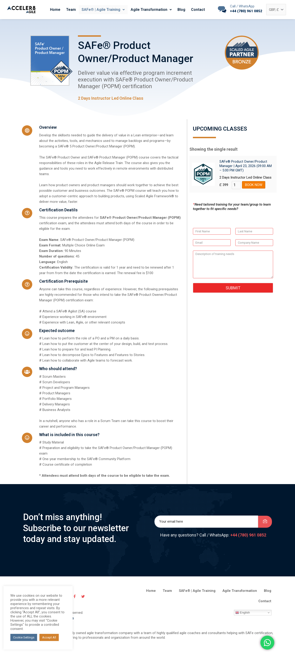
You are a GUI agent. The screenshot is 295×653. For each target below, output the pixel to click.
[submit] (265, 524)
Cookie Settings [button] (23, 637)
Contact (195, 9)
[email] (206, 524)
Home (58, 9)
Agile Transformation (150, 9)
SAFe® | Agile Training (103, 9)
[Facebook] (77, 600)
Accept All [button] (49, 637)
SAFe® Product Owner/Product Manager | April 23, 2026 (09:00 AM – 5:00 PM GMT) (245, 167)
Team (73, 9)
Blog (179, 9)
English (242, 616)
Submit (233, 289)
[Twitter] (84, 600)
